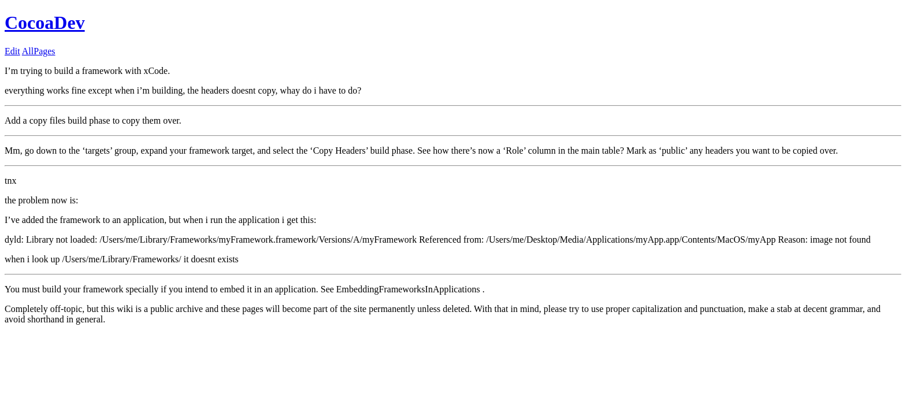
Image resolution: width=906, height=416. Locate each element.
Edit (12, 51)
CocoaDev (45, 22)
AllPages (38, 51)
